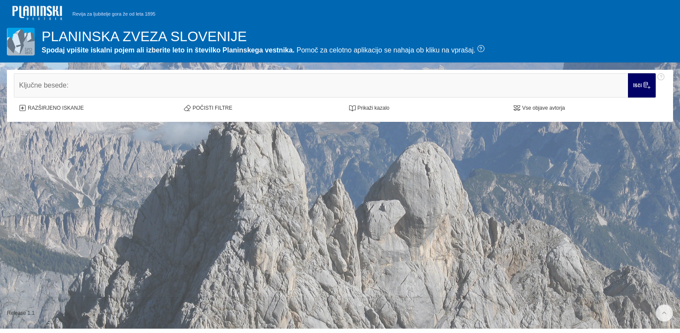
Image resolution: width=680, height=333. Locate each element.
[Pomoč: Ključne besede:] (661, 85)
